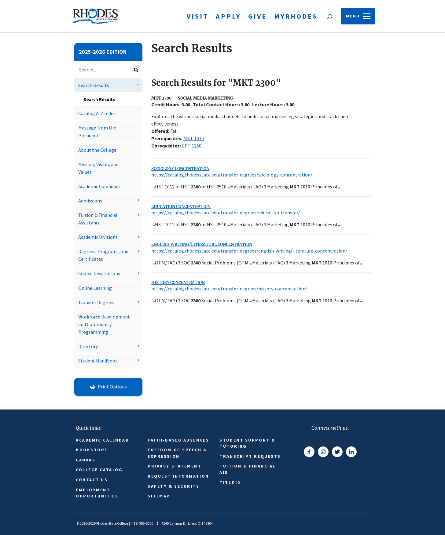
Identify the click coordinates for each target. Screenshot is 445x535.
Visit (197, 16)
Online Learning (95, 288)
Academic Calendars (99, 186)
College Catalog (99, 469)
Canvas (85, 460)
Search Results (93, 85)
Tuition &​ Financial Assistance (97, 219)
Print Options (108, 387)
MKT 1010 (193, 138)
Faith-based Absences (178, 440)
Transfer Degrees (96, 302)
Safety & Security (173, 486)
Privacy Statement (174, 466)
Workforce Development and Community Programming (104, 324)
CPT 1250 (191, 146)
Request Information (178, 476)
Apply (228, 16)
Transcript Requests (250, 456)
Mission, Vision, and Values (98, 168)
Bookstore (92, 450)
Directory (88, 346)
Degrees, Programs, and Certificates (103, 255)
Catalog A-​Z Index (97, 113)
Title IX (230, 482)
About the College (97, 150)
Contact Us (92, 479)
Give (257, 16)
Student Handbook (98, 361)
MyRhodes (296, 16)
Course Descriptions (99, 273)
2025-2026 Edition (103, 51)
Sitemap (159, 496)
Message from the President (97, 131)
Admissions (90, 201)
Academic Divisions (98, 237)
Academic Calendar (102, 440)
